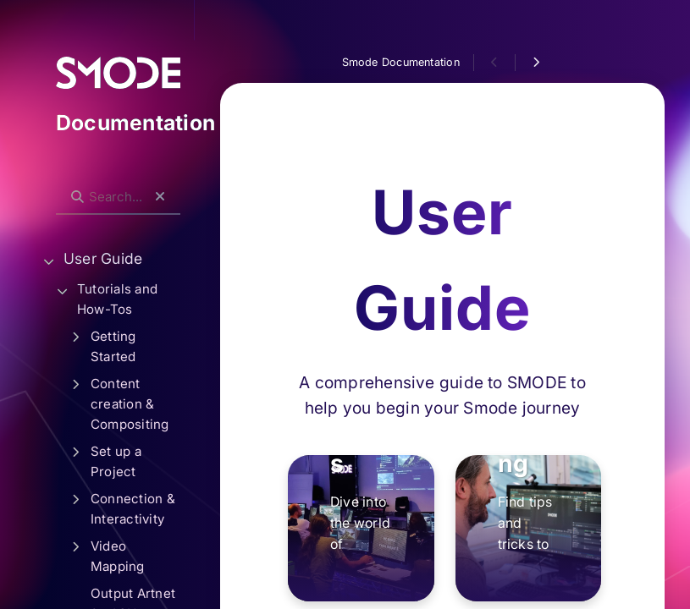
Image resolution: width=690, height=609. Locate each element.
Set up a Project (116, 461)
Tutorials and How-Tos (117, 299)
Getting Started (113, 346)
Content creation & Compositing (130, 404)
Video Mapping (118, 556)
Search (64, 183)
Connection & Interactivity (133, 509)
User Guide (102, 258)
